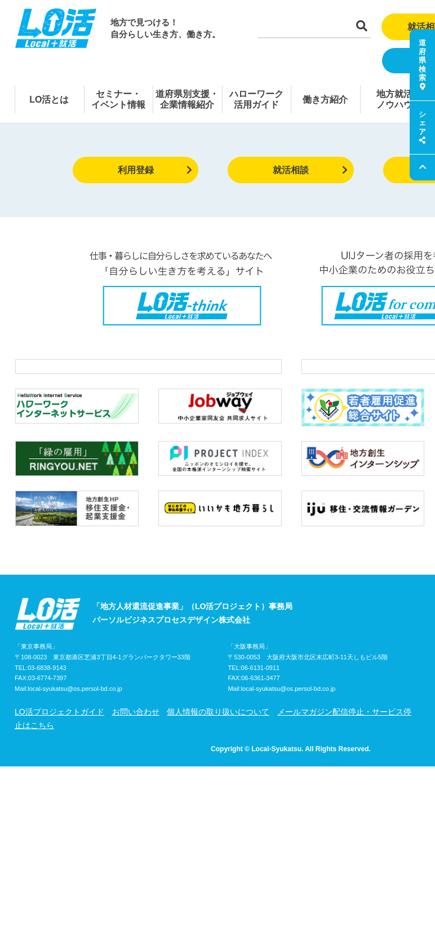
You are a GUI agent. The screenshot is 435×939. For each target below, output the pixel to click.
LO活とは (49, 99)
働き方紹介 (325, 99)
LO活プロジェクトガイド (59, 735)
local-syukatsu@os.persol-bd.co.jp (75, 712)
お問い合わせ (135, 735)
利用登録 (155, 170)
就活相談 (310, 170)
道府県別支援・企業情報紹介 (187, 99)
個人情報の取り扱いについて (218, 735)
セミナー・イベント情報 (118, 99)
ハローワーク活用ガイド (256, 99)
